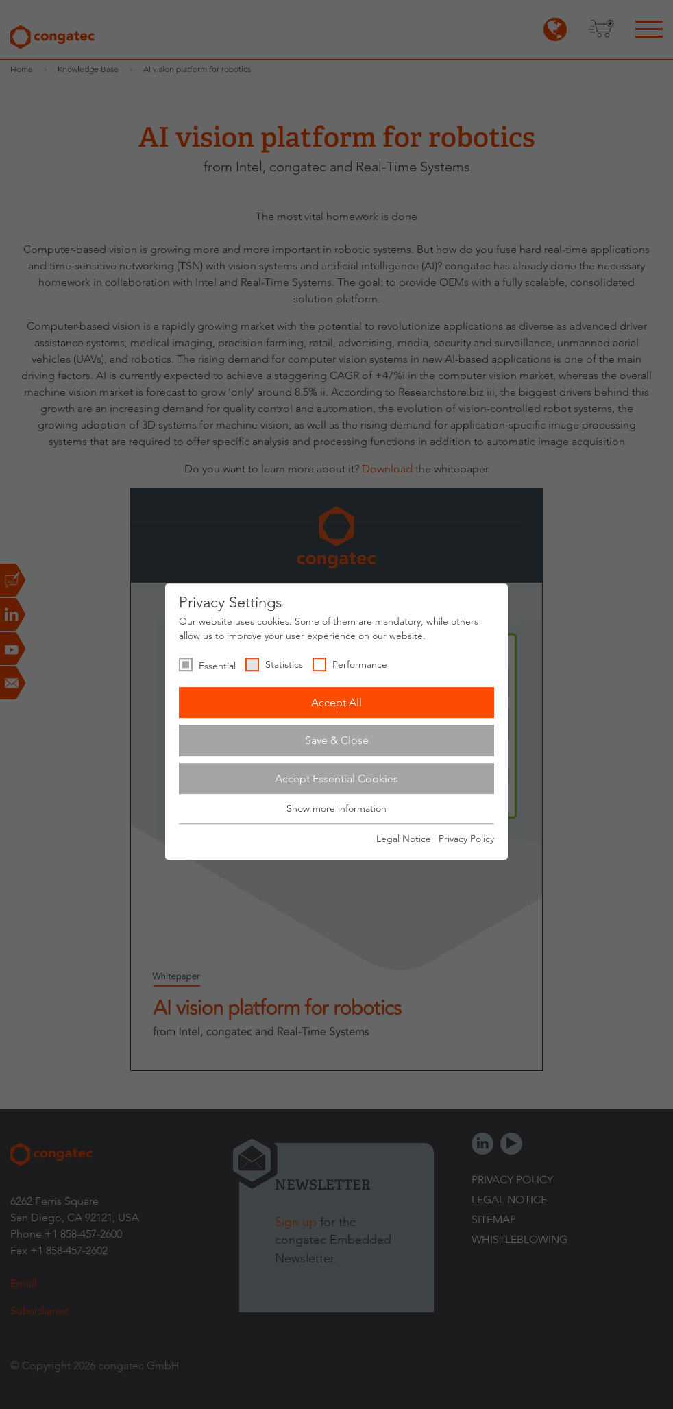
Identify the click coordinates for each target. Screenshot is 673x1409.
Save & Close (337, 740)
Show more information (336, 809)
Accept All (336, 702)
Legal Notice (403, 838)
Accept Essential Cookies (336, 778)
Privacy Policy (466, 838)
